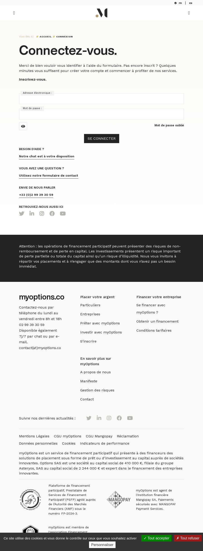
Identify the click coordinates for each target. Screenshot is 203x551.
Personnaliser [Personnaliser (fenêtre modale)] (102, 545)
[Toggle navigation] (14, 13)
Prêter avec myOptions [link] (103, 323)
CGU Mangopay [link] (99, 436)
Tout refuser (187, 538)
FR (179, 3)
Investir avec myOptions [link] (105, 332)
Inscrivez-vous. (32, 79)
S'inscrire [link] (92, 341)
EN (191, 3)
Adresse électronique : (37, 92)
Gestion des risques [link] (101, 390)
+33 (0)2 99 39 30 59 (36, 194)
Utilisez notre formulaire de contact (48, 175)
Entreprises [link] (94, 314)
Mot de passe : (32, 108)
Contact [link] (90, 399)
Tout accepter (156, 538)
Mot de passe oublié (169, 125)
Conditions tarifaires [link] (155, 330)
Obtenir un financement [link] (159, 321)
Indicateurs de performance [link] (104, 443)
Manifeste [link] (92, 381)
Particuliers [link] (94, 305)
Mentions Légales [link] (34, 436)
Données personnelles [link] (38, 443)
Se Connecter (102, 138)
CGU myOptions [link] (67, 436)
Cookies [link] (68, 443)
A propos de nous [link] (99, 372)
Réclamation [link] (128, 436)
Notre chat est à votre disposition (46, 156)
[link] (31, 325)
